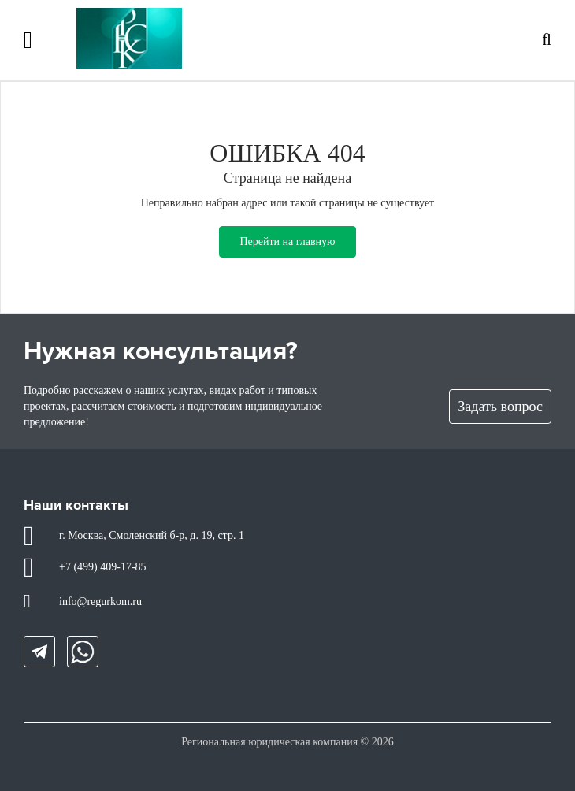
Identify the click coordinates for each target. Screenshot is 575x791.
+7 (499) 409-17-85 (103, 567)
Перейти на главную (287, 241)
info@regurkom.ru (100, 601)
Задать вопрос (500, 406)
